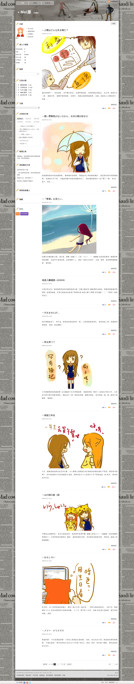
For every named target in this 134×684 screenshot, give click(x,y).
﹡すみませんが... (50, 313)
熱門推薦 (36, 122)
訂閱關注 (30, 34)
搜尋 (38, 73)
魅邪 (17, 38)
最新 (114, 23)
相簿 (35, 3)
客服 (63, 675)
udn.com (115, 675)
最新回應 (28, 118)
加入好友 (30, 28)
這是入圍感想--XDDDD (53, 280)
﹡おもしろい (48, 557)
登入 (102, 682)
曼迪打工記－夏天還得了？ (25, 178)
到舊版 (36, 13)
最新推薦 (36, 118)
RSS (17, 214)
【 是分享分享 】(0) (25, 95)
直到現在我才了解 (22, 170)
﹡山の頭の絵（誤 (51, 495)
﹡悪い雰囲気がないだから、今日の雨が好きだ (65, 116)
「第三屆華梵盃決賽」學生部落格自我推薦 (28, 174)
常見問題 (35, 675)
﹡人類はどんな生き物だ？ (55, 30)
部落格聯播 (24, 214)
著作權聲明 (49, 675)
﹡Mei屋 (24, 12)
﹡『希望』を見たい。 (53, 199)
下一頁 (63, 664)
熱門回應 (28, 122)
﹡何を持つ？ (48, 342)
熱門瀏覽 (20, 122)
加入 (106, 682)
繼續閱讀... (114, 104)
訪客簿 (47, 3)
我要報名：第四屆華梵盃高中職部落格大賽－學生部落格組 (28, 157)
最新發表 (20, 118)
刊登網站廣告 (20, 675)
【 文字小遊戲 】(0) (25, 90)
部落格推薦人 (24, 190)
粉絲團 (20, 682)
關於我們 (28, 675)
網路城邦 (112, 682)
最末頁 (69, 664)
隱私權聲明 (57, 675)
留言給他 (30, 37)
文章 (22, 3)
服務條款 (42, 675)
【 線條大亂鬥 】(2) (25, 92)
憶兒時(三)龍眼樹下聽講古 (25, 181)
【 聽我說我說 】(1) (25, 85)
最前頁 (45, 664)
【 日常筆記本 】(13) (25, 87)
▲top (116, 672)
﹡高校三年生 (48, 415)
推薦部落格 (31, 31)
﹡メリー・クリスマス (53, 630)
